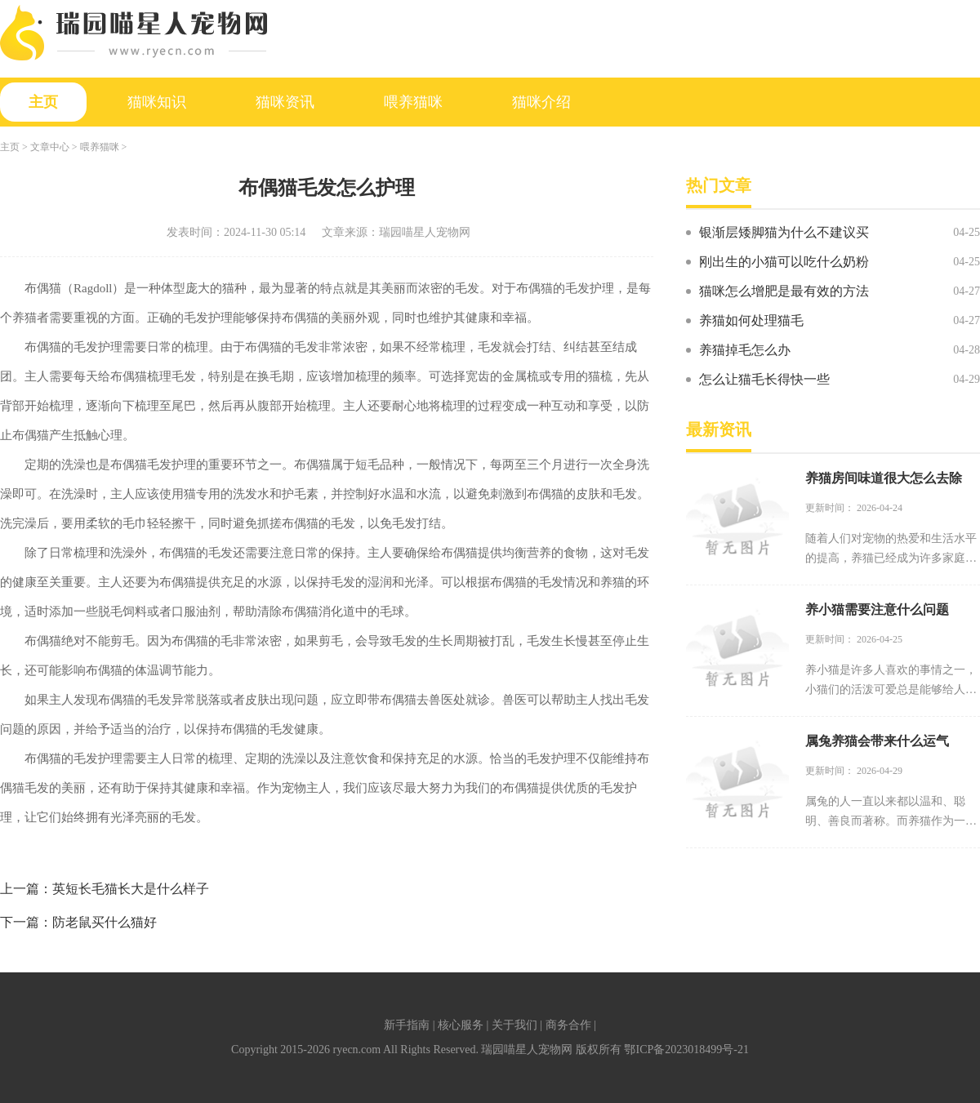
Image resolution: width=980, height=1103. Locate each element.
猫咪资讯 (285, 102)
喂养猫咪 (413, 102)
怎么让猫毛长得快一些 (764, 379)
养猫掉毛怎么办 (745, 350)
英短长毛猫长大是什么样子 (130, 889)
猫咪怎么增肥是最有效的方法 (784, 291)
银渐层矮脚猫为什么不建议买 (784, 232)
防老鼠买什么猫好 (104, 922)
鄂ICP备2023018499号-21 (686, 1049)
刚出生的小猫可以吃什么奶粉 (784, 262)
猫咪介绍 (541, 102)
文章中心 (49, 147)
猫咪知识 (156, 102)
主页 (43, 102)
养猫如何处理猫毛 (751, 320)
